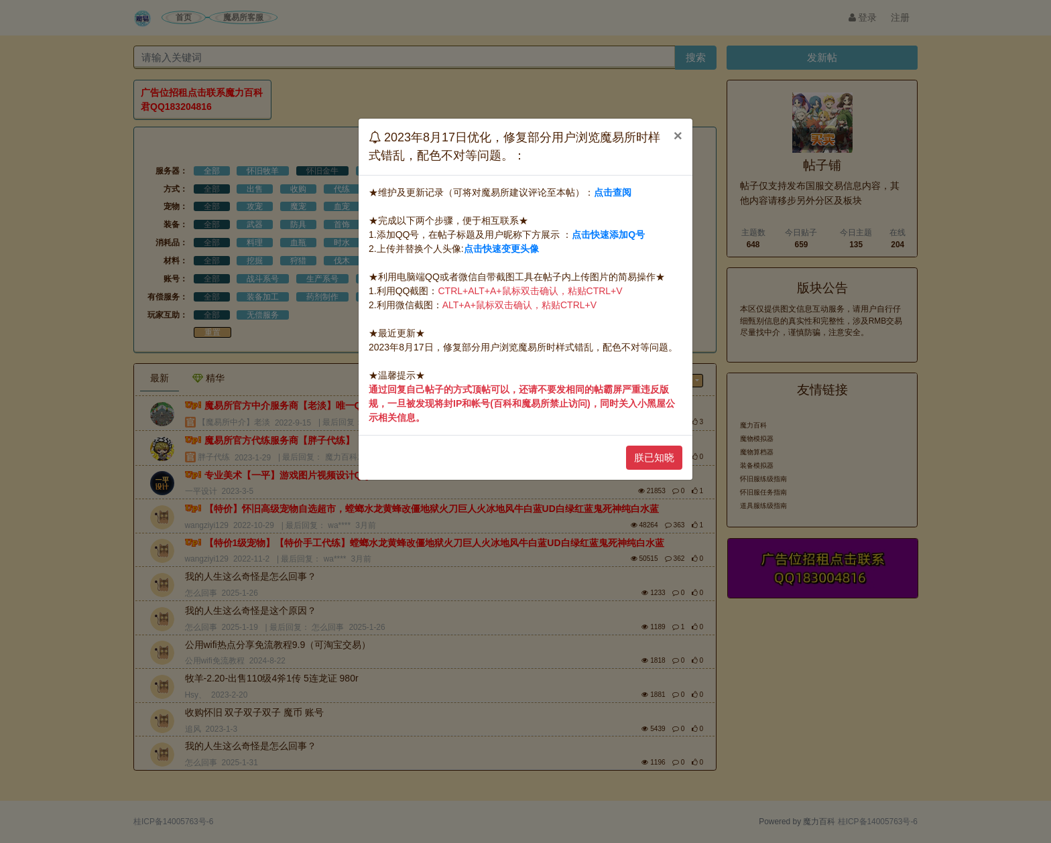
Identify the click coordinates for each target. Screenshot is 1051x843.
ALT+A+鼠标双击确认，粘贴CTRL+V (519, 305)
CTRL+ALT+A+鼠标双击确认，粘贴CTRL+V (530, 290)
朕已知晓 (654, 457)
